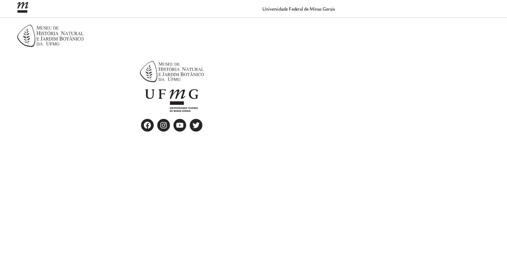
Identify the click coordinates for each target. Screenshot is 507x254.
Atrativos (316, 31)
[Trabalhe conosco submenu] (467, 40)
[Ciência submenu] (357, 31)
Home (394, 31)
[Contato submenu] (384, 31)
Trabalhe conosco (441, 40)
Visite (476, 40)
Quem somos (417, 31)
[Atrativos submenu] (332, 31)
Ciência (343, 31)
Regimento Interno (465, 31)
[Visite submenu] (488, 40)
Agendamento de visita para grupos (174, 31)
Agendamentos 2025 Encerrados (262, 31)
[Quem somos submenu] (438, 31)
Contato (369, 31)
